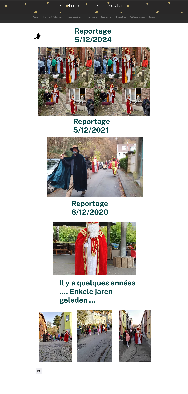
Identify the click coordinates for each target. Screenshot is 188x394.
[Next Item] (145, 81)
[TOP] (39, 371)
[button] (74, 17)
